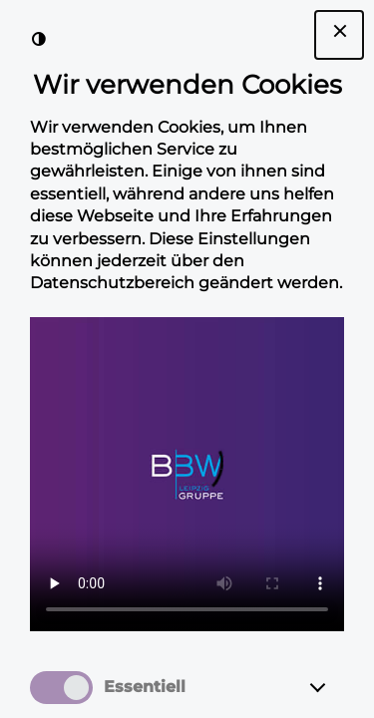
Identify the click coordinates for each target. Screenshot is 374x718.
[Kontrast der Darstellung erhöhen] (39, 39)
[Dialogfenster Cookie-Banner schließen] (339, 35)
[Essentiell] (336, 687)
